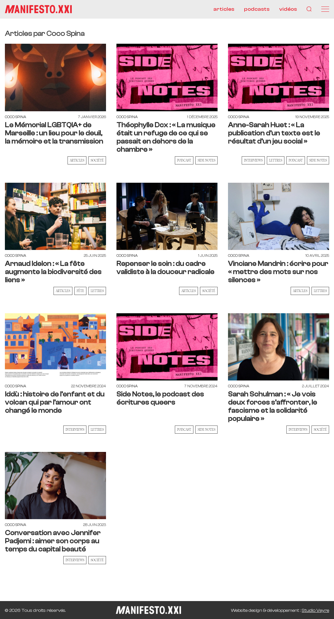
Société (97, 160)
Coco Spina (15, 117)
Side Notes (206, 160)
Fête (80, 290)
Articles (77, 160)
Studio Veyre (315, 610)
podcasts (256, 9)
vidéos (288, 9)
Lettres (275, 160)
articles (223, 9)
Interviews (253, 160)
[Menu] (325, 9)
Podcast (184, 160)
